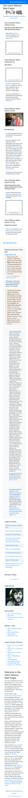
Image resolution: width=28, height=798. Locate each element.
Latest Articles (20, 16)
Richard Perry (9, 229)
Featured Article (12, 16)
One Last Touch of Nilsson (14, 614)
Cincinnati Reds (10, 169)
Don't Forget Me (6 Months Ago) (13, 556)
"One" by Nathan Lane (14, 579)
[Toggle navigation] (3, 2)
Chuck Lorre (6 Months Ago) (12, 549)
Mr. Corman (18, 469)
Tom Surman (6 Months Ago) (12, 552)
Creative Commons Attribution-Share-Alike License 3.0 (15, 478)
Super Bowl (15, 33)
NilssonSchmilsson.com (18, 2)
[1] (14, 277)
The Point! (8, 748)
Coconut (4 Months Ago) (11, 545)
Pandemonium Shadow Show (12, 695)
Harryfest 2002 (14, 157)
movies (17, 745)
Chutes (13, 89)
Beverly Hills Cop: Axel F (12, 284)
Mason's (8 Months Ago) (11, 560)
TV (21, 745)
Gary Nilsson (9, 137)
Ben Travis (17, 498)
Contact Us (14, 793)
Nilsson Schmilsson (16, 230)
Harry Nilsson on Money (14, 661)
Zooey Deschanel (10, 276)
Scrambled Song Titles (13, 663)
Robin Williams (13, 754)
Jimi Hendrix (13, 318)
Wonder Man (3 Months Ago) (12, 534)
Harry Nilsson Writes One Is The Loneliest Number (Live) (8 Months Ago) (13, 565)
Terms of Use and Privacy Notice (13, 796)
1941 (18, 703)
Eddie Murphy (9, 283)
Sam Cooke (18, 316)
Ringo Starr (18, 194)
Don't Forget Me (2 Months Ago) (13, 531)
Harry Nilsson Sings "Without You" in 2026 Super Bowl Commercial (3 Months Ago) (12, 540)
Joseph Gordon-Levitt (10, 254)
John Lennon (11, 758)
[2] (11, 324)
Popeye (18, 752)
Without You (9, 38)
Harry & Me (10, 615)
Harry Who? (14, 18)
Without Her (8, 704)
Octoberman (9, 83)
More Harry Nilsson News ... (10, 243)
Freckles (15, 711)
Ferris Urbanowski (12, 659)
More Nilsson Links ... (13, 635)
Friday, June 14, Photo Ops (15, 665)
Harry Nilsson (15, 147)
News (5, 16)
